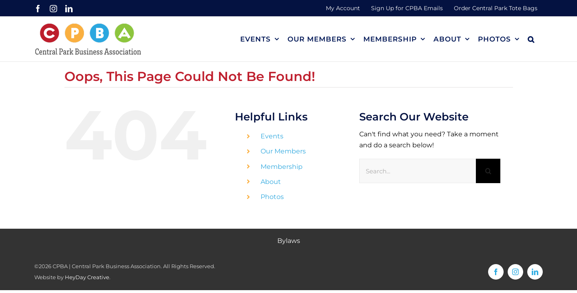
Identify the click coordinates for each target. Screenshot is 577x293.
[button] (539, 39)
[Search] (488, 171)
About (271, 182)
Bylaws (288, 241)
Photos (272, 197)
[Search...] (417, 171)
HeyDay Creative (87, 277)
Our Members (283, 151)
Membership (282, 167)
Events (272, 136)
